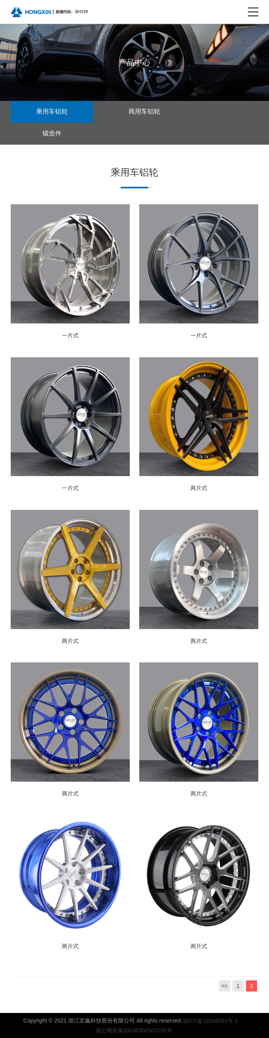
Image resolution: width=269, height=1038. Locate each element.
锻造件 (51, 133)
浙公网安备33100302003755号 (132, 1030)
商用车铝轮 (144, 111)
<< (224, 986)
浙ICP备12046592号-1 (210, 1021)
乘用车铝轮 (52, 111)
